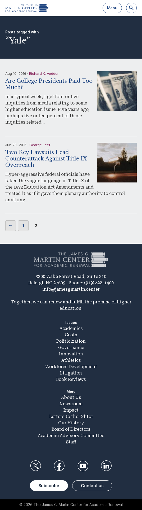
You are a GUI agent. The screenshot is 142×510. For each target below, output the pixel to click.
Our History (71, 422)
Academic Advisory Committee (71, 435)
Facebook (59, 466)
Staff (71, 441)
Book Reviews (71, 379)
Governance (71, 347)
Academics (71, 328)
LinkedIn (106, 466)
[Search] (131, 8)
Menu (112, 8)
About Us (71, 397)
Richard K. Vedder (44, 73)
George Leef (39, 145)
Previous (10, 225)
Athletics (71, 360)
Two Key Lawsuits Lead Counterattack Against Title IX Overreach (46, 158)
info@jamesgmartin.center (71, 289)
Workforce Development (71, 366)
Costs (71, 334)
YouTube (83, 466)
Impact (71, 410)
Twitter (36, 466)
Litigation (71, 373)
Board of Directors (71, 429)
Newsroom (71, 403)
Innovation (71, 353)
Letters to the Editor (71, 416)
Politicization (71, 341)
